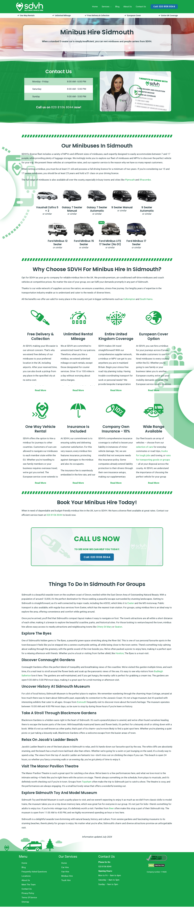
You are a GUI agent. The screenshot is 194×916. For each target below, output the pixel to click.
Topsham (86, 781)
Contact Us (141, 6)
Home (95, 6)
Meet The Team (29, 884)
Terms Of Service (29, 897)
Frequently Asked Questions (34, 871)
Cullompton (129, 299)
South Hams (146, 299)
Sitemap (25, 902)
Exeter (130, 603)
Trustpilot (143, 881)
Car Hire (65, 867)
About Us (127, 6)
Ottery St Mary (104, 626)
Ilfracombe (145, 179)
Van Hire (65, 871)
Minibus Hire (67, 876)
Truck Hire (66, 880)
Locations (26, 876)
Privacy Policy (28, 893)
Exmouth (81, 702)
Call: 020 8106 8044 (97, 557)
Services (105, 6)
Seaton (118, 626)
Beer (111, 808)
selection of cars (144, 447)
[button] (164, 6)
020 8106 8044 (62, 107)
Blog (117, 6)
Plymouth (130, 179)
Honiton (120, 653)
